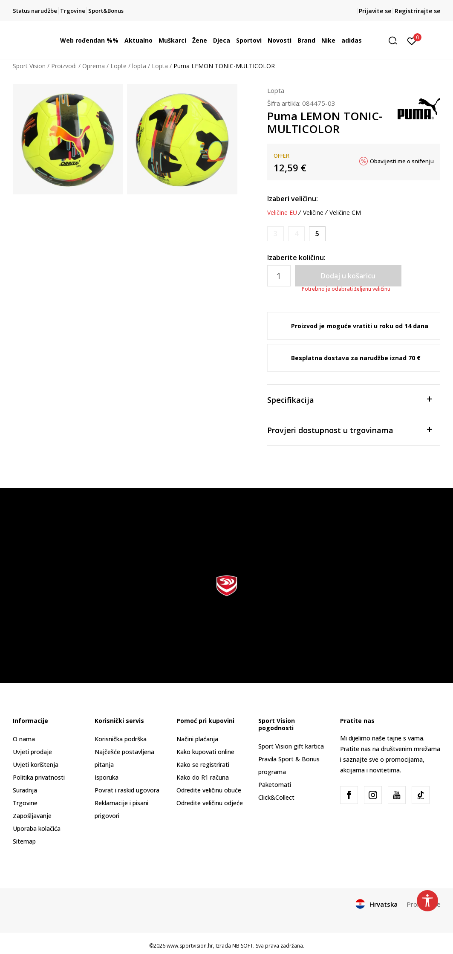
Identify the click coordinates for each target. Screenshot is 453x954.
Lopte (118, 66)
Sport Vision (29, 66)
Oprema (93, 66)
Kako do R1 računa (202, 777)
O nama (24, 739)
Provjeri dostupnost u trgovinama (349, 429)
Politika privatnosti (39, 777)
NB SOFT (242, 945)
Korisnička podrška (121, 739)
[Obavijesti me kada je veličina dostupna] (275, 233)
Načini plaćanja (197, 739)
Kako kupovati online (205, 752)
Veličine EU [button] (282, 212)
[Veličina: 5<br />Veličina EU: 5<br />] (317, 233)
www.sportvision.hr (190, 945)
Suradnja (25, 790)
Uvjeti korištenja (35, 764)
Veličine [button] (313, 212)
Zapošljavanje (32, 816)
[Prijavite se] (412, 40)
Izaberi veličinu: (292, 198)
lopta (139, 66)
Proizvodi (64, 66)
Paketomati (274, 785)
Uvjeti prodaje (32, 752)
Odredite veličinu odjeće (209, 803)
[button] (396, 40)
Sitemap (24, 841)
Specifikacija (349, 399)
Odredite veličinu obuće (208, 790)
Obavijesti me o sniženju (402, 161)
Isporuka (106, 777)
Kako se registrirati (202, 764)
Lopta (160, 66)
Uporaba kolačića (37, 828)
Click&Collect (276, 797)
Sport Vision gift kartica (291, 746)
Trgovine (25, 803)
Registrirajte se (417, 11)
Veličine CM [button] (345, 212)
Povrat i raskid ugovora (127, 790)
